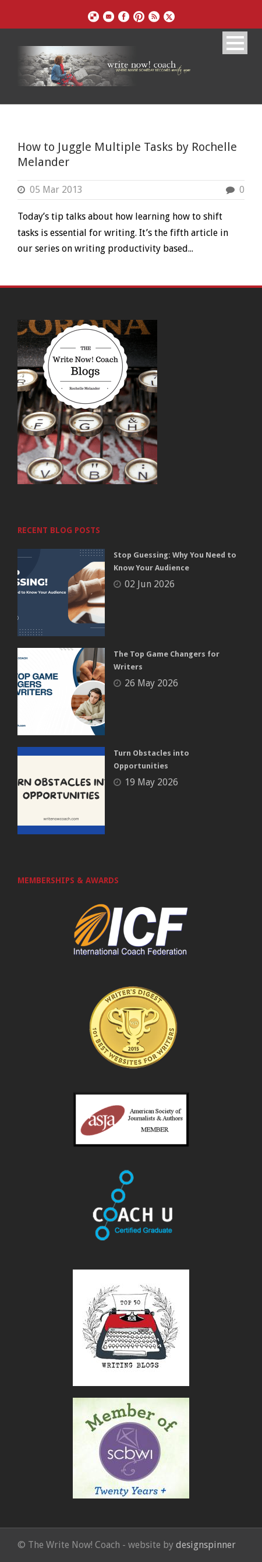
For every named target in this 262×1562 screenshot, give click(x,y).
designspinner (206, 1544)
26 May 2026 (151, 683)
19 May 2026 (151, 782)
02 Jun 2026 (150, 584)
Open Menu (234, 42)
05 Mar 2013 (56, 189)
